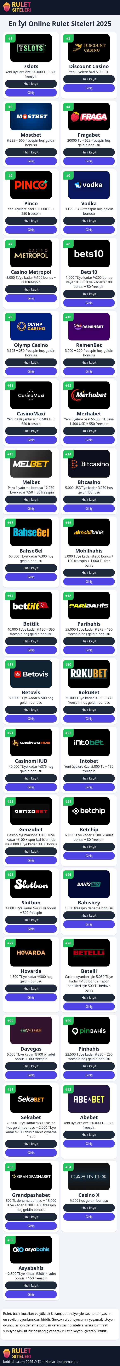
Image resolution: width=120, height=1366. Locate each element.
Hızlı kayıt (31, 83)
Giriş (31, 92)
